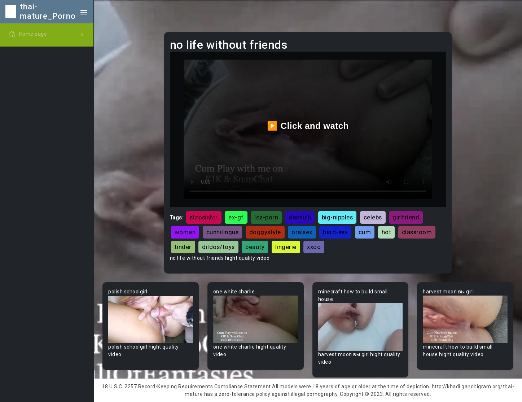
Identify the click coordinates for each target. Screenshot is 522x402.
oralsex (301, 232)
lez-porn (266, 217)
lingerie (286, 246)
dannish (300, 217)
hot (386, 232)
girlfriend (405, 217)
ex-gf (236, 217)
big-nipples (337, 217)
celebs (373, 217)
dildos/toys (218, 246)
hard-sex (335, 232)
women (185, 232)
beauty (254, 246)
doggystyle (265, 232)
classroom (417, 232)
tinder (183, 246)
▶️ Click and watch (308, 126)
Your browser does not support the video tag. (150, 319)
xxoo (314, 246)
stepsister (204, 217)
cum (365, 232)
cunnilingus (222, 232)
